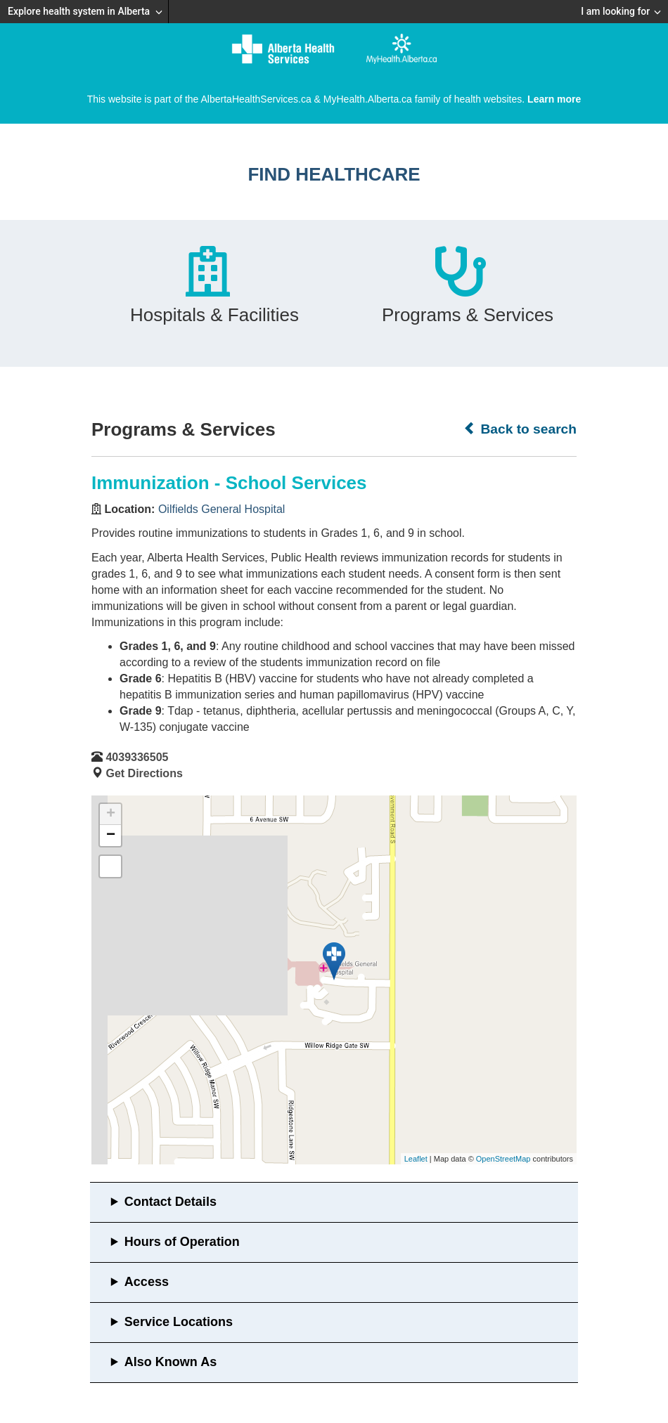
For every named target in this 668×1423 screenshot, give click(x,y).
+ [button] (110, 814)
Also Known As (170, 1362)
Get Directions (143, 773)
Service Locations (178, 1322)
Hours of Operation (182, 1242)
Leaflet (416, 1159)
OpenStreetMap (503, 1159)
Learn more (554, 99)
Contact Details (170, 1202)
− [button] (110, 835)
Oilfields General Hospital (221, 509)
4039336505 (136, 757)
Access (146, 1282)
